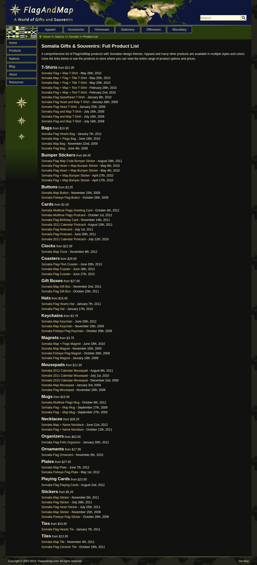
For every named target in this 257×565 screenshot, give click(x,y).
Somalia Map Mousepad (57, 385)
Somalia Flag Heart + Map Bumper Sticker (69, 166)
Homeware (102, 29)
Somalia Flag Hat (53, 309)
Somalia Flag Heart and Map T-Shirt (65, 102)
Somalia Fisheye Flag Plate (59, 472)
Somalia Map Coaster (55, 269)
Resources (16, 82)
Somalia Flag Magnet (55, 358)
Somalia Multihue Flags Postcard (63, 215)
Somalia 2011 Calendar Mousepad (64, 375)
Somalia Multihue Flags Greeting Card (66, 210)
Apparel (50, 29)
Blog (12, 66)
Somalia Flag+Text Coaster (59, 264)
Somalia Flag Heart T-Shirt (59, 107)
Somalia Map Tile (53, 542)
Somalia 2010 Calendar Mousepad (64, 380)
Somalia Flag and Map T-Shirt (61, 111)
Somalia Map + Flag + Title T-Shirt (64, 78)
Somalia (74, 36)
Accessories (76, 29)
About (13, 74)
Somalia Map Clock (54, 252)
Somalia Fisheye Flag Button (60, 197)
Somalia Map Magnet (55, 348)
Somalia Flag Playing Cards (60, 485)
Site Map (243, 560)
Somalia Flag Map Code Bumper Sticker (68, 161)
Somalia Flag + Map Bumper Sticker (65, 175)
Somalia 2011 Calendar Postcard (63, 239)
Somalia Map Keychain (56, 321)
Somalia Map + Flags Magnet (61, 344)
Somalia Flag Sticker (55, 502)
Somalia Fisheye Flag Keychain (62, 331)
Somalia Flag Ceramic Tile (59, 547)
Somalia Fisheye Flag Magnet (61, 353)
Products (15, 50)
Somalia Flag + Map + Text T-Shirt (64, 88)
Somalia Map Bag (53, 143)
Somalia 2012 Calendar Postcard (63, 224)
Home (13, 43)
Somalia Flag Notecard (56, 229)
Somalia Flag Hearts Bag (58, 134)
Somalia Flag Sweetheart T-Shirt (63, 97)
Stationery (128, 29)
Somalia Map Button (55, 193)
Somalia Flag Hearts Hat (57, 304)
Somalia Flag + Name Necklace (62, 429)
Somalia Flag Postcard (56, 234)
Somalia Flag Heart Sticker (59, 507)
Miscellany (179, 29)
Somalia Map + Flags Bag (58, 138)
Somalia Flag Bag (53, 148)
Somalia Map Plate (54, 467)
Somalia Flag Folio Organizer (60, 442)
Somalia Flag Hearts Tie (57, 529)
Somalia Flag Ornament (57, 455)
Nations (14, 58)
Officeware (153, 29)
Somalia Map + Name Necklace (62, 425)
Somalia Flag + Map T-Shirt (59, 73)
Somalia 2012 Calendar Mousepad (64, 370)
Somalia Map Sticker (55, 497)
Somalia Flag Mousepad (57, 390)
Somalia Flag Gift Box (56, 291)
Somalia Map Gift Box (56, 286)
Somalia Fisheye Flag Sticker (60, 517)
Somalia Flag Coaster (55, 274)
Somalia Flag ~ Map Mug (58, 407)
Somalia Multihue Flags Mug (60, 402)
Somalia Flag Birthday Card (59, 220)
